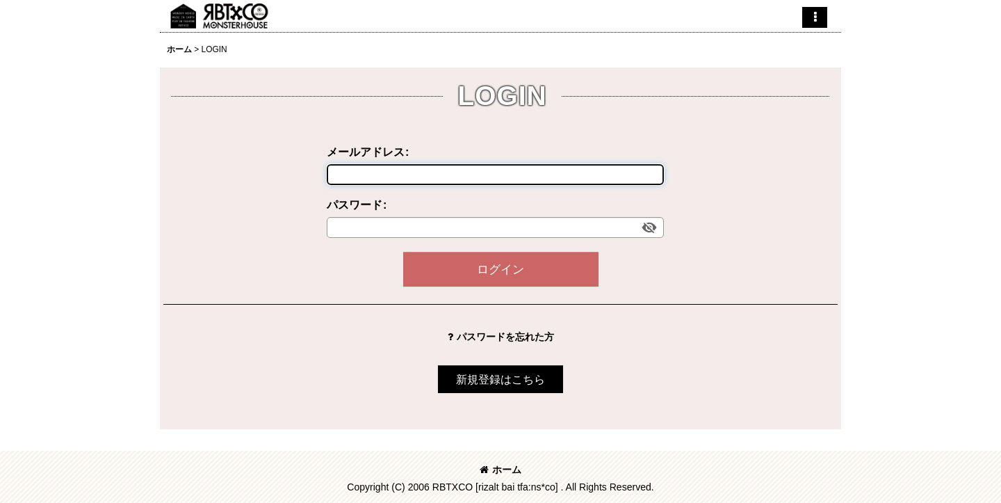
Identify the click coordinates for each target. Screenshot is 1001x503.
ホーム (500, 469)
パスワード (354, 204)
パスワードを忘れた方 (501, 336)
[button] (814, 17)
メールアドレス (366, 151)
